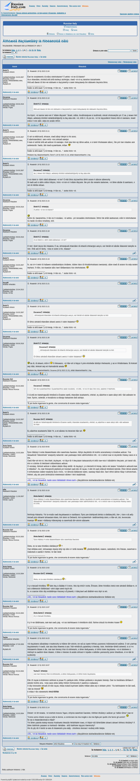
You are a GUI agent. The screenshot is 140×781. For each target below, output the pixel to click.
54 (30, 50)
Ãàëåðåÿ (45, 6)
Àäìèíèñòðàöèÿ (62, 6)
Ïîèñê (74, 30)
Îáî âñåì (43, 57)
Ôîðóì (38, 6)
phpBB (10, 780)
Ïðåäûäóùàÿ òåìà (114, 62)
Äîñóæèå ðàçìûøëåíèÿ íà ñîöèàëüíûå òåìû (35, 41)
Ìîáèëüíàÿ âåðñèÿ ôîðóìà (129, 14)
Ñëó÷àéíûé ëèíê (75, 6)
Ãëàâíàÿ (32, 6)
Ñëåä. (39, 50)
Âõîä (91, 34)
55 (32, 50)
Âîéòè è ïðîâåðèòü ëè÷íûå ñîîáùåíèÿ (71, 34)
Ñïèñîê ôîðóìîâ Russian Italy (27, 57)
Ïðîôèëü (51, 34)
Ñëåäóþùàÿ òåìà (129, 62)
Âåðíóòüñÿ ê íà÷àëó (11, 92)
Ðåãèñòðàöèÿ (70, 27)
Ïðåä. (13, 50)
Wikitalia (85, 6)
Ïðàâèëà (53, 6)
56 (35, 50)
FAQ (66, 30)
